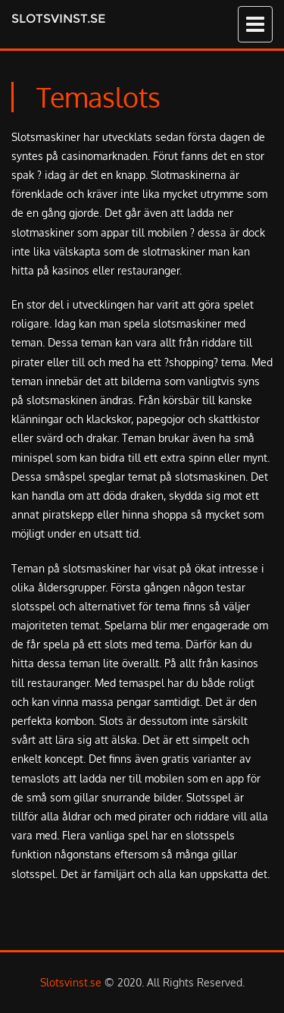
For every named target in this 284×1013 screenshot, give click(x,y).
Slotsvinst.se (58, 18)
